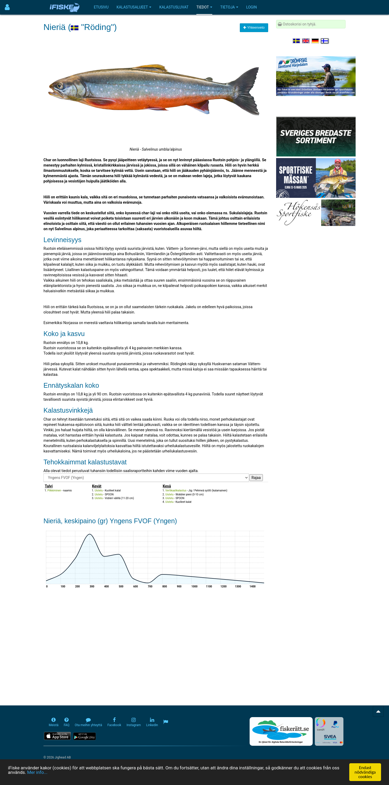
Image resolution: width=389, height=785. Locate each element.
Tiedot (204, 7)
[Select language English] (306, 41)
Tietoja (229, 7)
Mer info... (37, 772)
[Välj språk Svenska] (297, 41)
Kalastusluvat (173, 7)
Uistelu (99, 490)
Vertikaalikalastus (175, 490)
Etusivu (101, 7)
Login (251, 7)
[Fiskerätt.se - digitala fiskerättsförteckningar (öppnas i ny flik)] (281, 731)
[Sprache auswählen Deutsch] (315, 41)
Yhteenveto (253, 27)
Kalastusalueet (134, 7)
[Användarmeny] (7, 7)
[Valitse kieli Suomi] (325, 41)
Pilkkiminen (54, 490)
